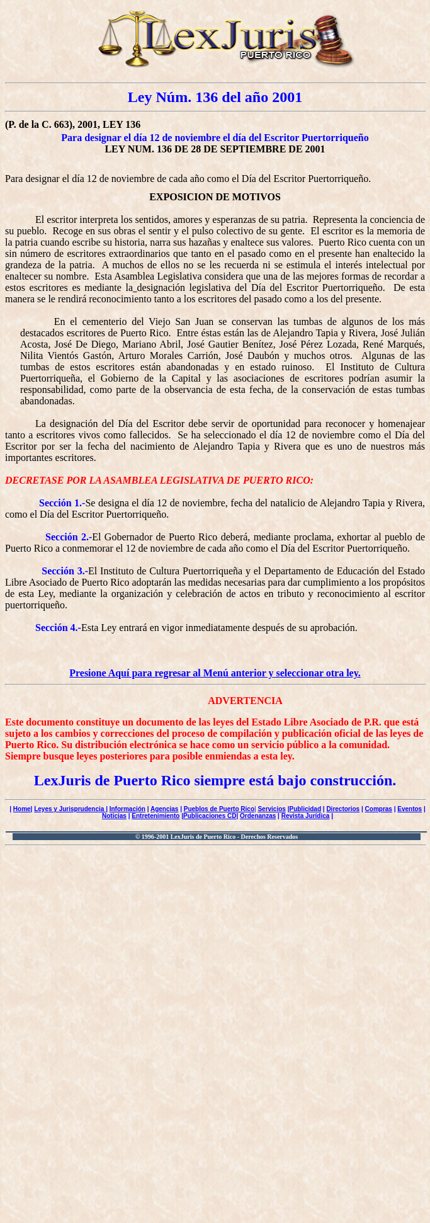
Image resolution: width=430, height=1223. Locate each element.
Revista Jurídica (305, 815)
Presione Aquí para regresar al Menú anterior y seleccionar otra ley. (215, 673)
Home (22, 808)
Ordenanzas (258, 815)
